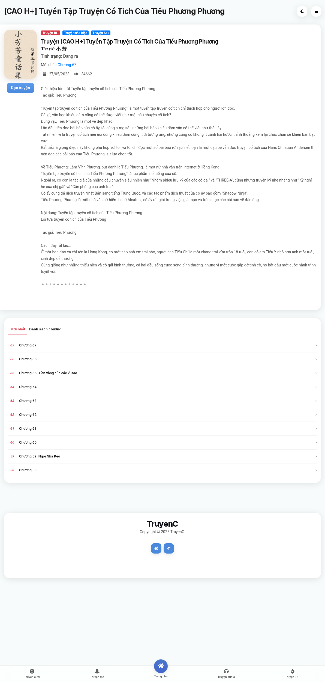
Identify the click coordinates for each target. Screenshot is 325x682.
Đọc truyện (20, 87)
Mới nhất (17, 329)
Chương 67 (67, 65)
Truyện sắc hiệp (76, 33)
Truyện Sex (100, 33)
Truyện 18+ (50, 33)
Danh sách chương (45, 329)
